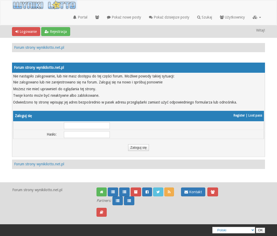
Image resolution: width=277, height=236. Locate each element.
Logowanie (26, 31)
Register (239, 115)
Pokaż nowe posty (124, 17)
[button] (257, 17)
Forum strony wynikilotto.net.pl (39, 47)
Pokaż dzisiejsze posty (169, 17)
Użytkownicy (232, 17)
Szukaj (204, 17)
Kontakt (193, 192)
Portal (80, 17)
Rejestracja (56, 31)
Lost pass (255, 115)
